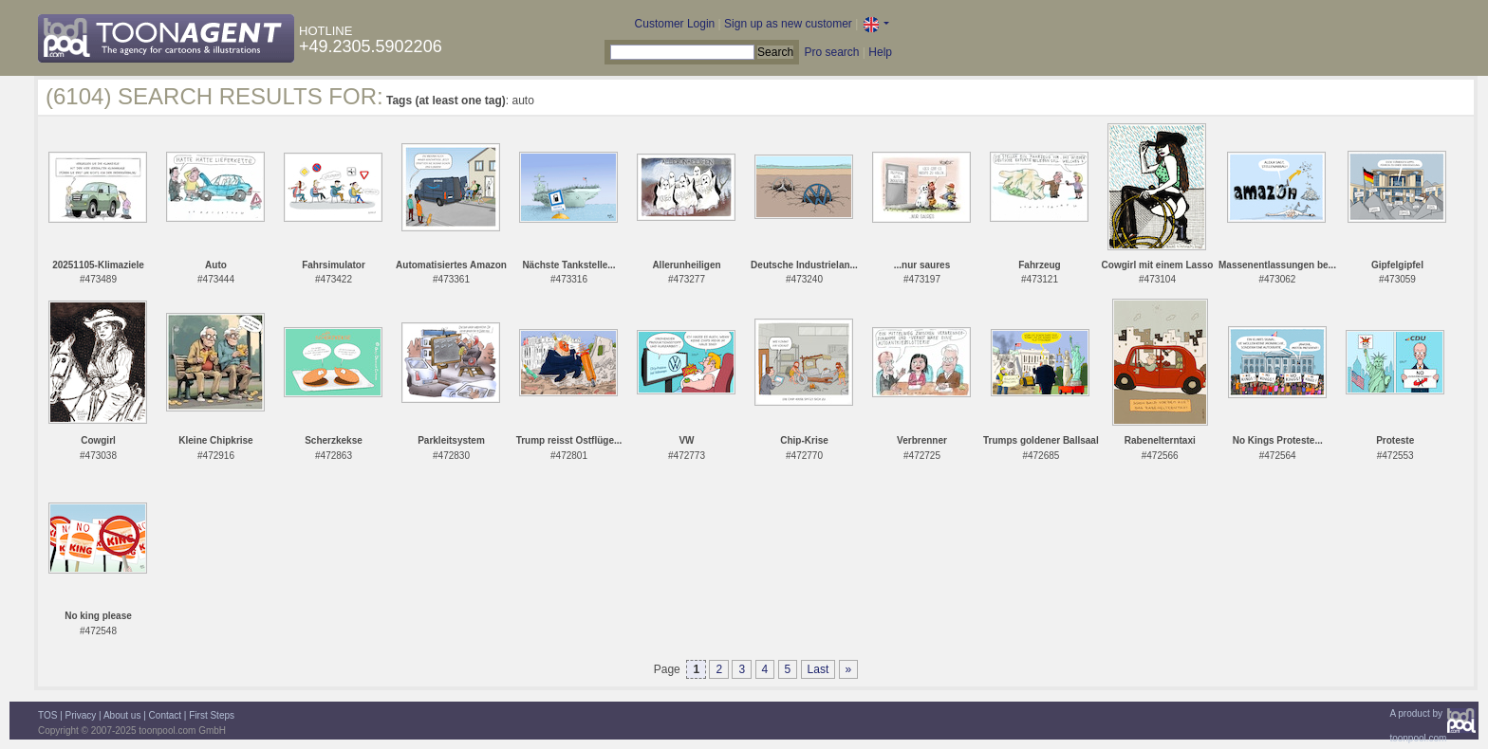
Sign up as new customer (788, 23)
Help (880, 52)
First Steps (211, 715)
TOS (47, 715)
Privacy (81, 715)
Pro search (831, 52)
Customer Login (675, 23)
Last (818, 669)
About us (121, 715)
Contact (165, 715)
